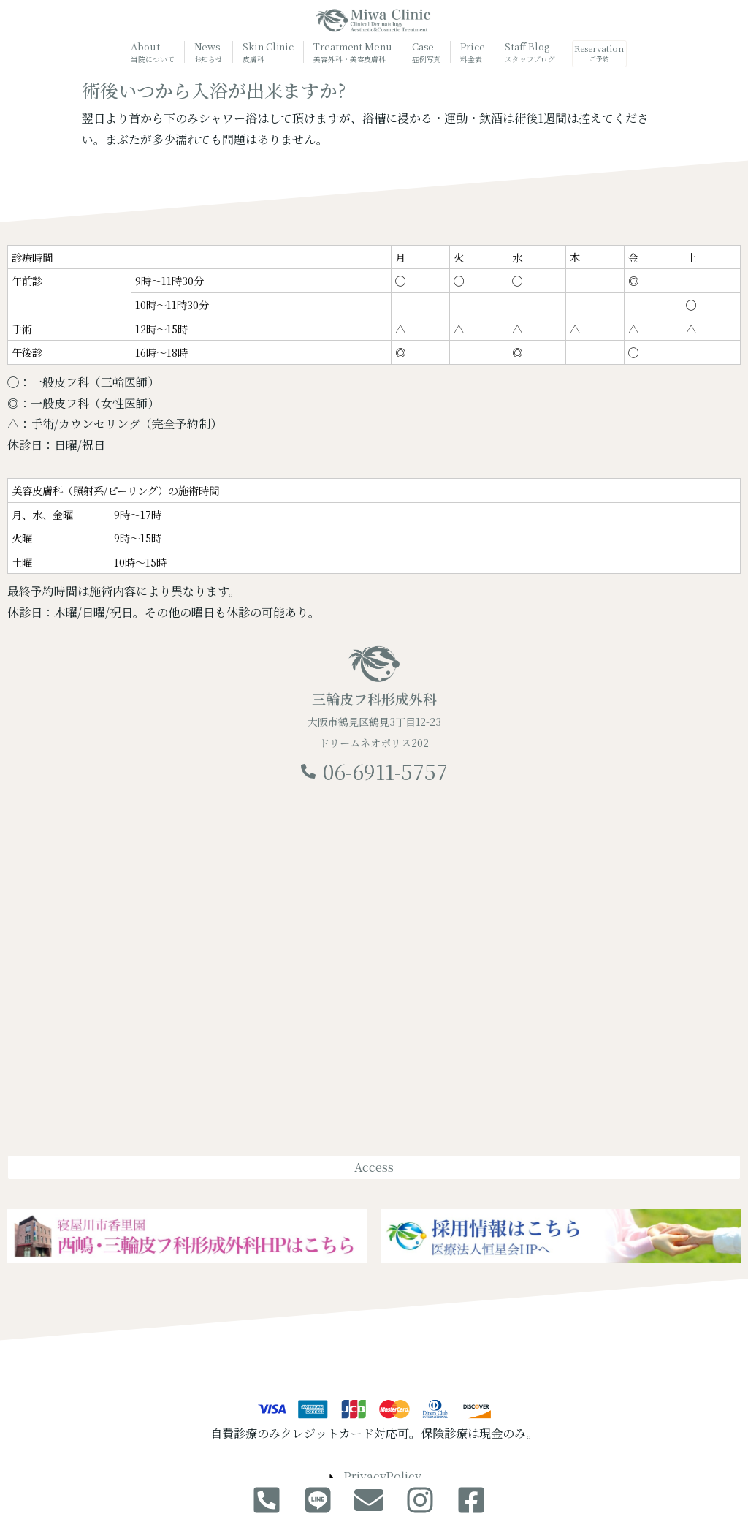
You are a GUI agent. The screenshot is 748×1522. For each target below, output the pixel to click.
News (201, 52)
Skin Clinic (261, 52)
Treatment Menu (345, 53)
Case (419, 52)
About (145, 52)
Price (466, 52)
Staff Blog (522, 52)
